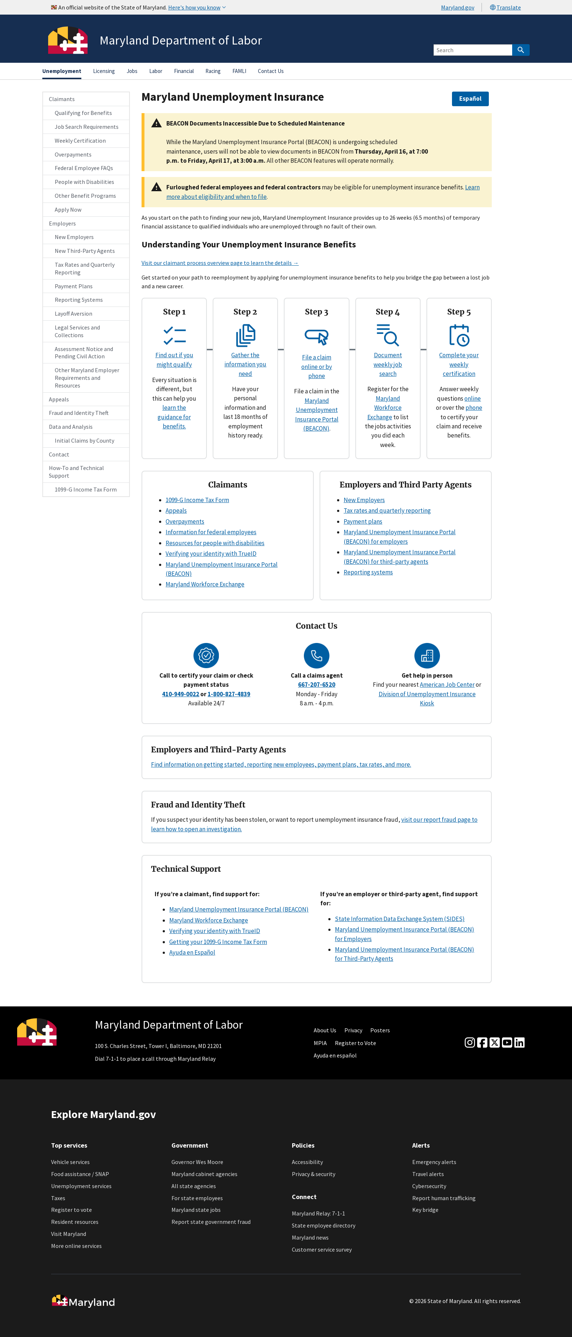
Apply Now (68, 209)
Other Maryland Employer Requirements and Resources (87, 377)
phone (473, 408)
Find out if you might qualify (174, 355)
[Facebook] (482, 1043)
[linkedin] (519, 1043)
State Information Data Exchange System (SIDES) (400, 919)
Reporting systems (368, 572)
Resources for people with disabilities (215, 543)
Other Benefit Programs (85, 195)
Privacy (353, 1030)
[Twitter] (495, 1043)
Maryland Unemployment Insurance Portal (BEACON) (239, 909)
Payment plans (363, 521)
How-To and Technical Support (76, 471)
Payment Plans (74, 286)
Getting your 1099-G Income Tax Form (218, 942)
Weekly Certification (80, 140)
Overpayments (73, 154)
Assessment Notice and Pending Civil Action (84, 352)
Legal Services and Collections (77, 331)
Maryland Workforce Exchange (384, 407)
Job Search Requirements (87, 126)
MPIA (320, 1043)
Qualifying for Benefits (83, 112)
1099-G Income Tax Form (86, 489)
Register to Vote (355, 1043)
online (472, 398)
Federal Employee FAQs (84, 168)
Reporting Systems (79, 299)
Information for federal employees (211, 532)
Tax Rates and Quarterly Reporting (85, 268)
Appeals (59, 399)
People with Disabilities (84, 181)
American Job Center (447, 685)
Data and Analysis (71, 426)
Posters (380, 1030)
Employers (62, 223)
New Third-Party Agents (85, 250)
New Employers (74, 236)
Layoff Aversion (73, 313)
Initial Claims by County (84, 440)
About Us (325, 1030)
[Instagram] (470, 1043)
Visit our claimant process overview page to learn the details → (220, 262)
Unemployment (61, 71)
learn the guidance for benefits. (174, 417)
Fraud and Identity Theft (79, 412)
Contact (59, 454)
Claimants (62, 99)
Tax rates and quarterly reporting (387, 510)
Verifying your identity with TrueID (211, 554)
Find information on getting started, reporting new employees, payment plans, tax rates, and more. (281, 764)
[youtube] (507, 1043)
